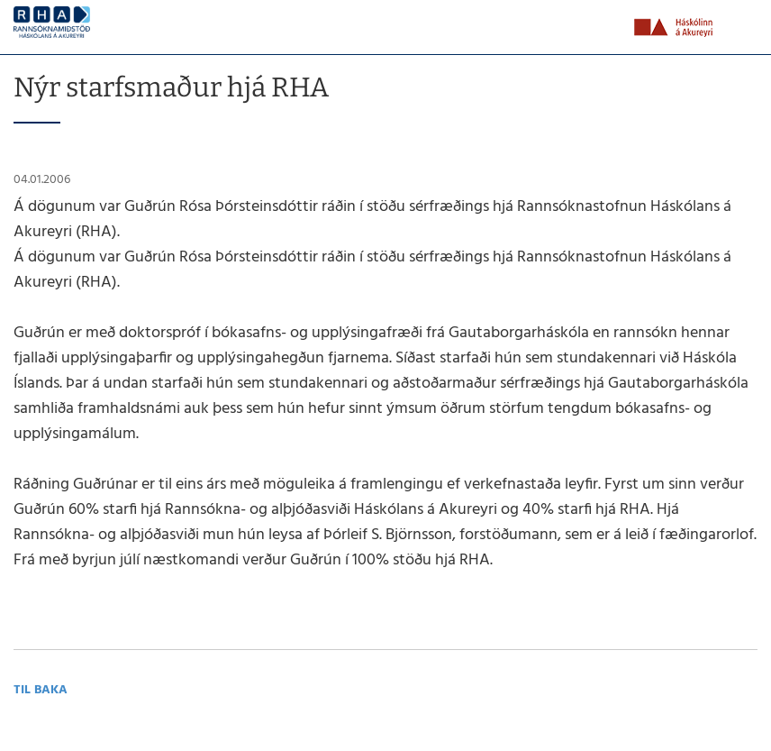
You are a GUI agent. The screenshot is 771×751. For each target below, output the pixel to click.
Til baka (41, 690)
